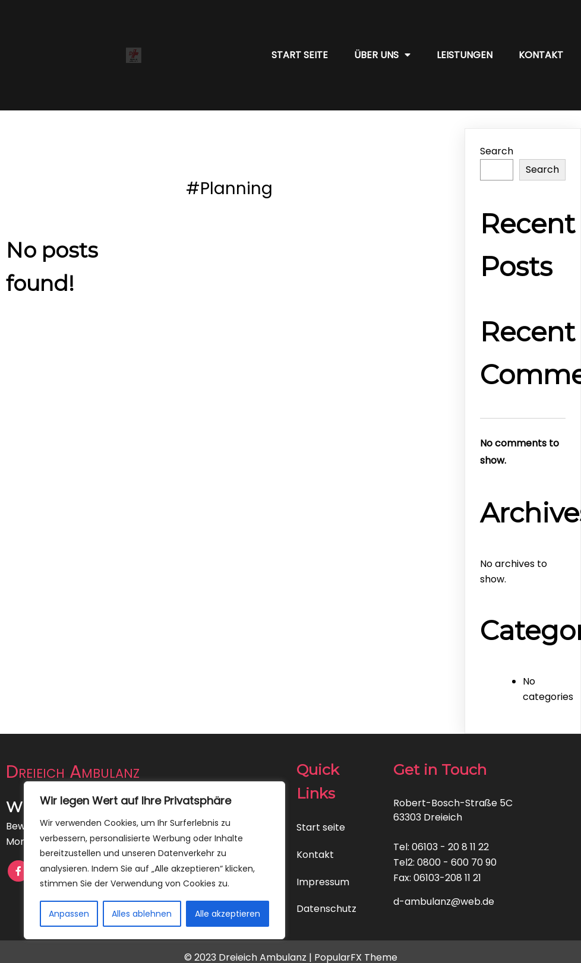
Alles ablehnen (142, 914)
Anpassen (69, 914)
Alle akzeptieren (227, 914)
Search (496, 151)
